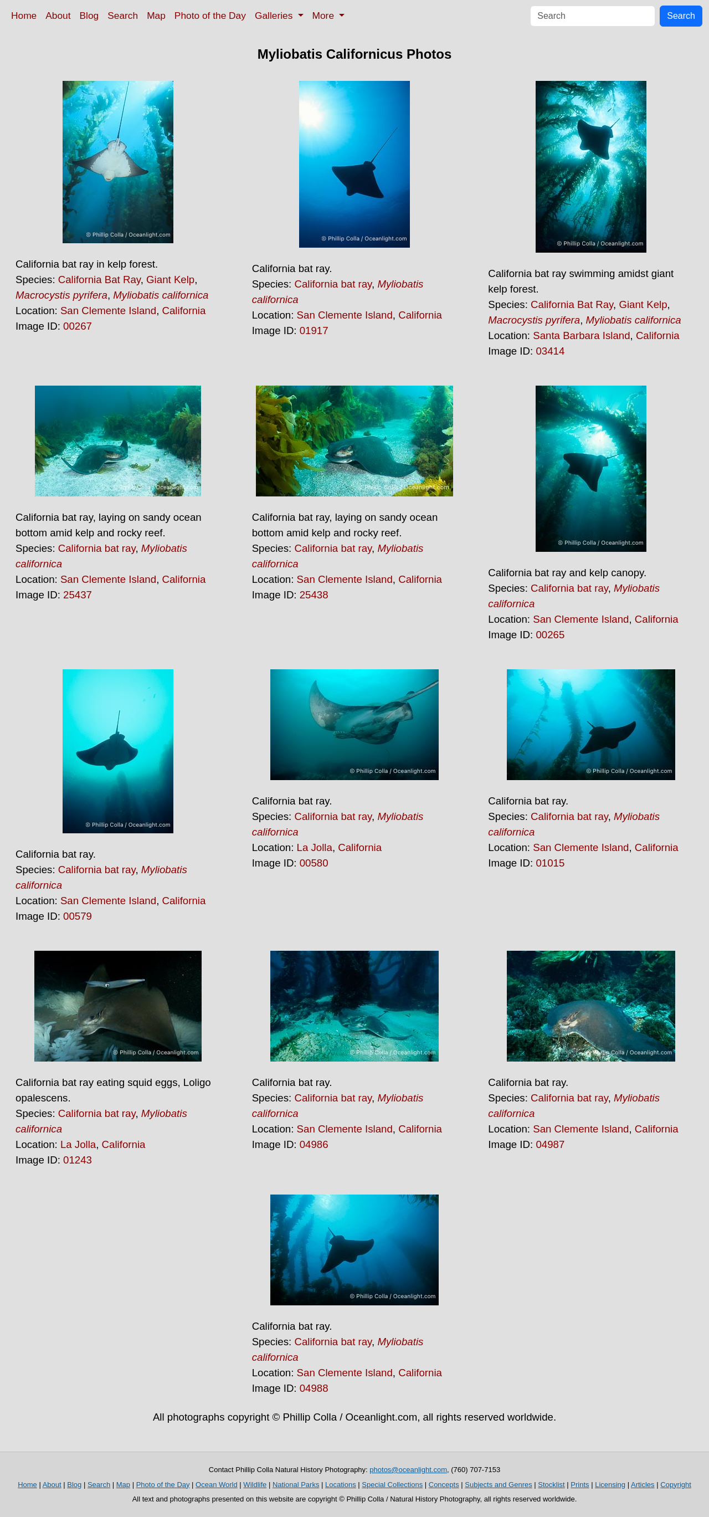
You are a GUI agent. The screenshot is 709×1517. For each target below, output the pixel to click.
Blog (89, 15)
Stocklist (551, 1484)
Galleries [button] (275, 15)
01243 (77, 1160)
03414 (550, 351)
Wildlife (254, 1484)
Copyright (675, 1484)
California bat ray (333, 284)
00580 (314, 863)
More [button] (324, 15)
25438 (314, 595)
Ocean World (217, 1484)
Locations (340, 1484)
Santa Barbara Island (581, 335)
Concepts (444, 1484)
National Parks (296, 1484)
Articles (643, 1484)
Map (156, 15)
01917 (314, 330)
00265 (550, 634)
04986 (314, 1144)
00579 (77, 916)
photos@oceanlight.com (408, 1469)
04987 (550, 1144)
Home (24, 15)
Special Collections (392, 1484)
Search (122, 15)
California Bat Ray (99, 279)
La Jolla (314, 847)
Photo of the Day (210, 15)
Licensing (610, 1484)
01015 (550, 863)
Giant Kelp (170, 279)
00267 (77, 326)
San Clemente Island (108, 310)
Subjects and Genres (498, 1484)
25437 (77, 595)
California (184, 310)
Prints (580, 1484)
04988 (314, 1388)
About (57, 15)
